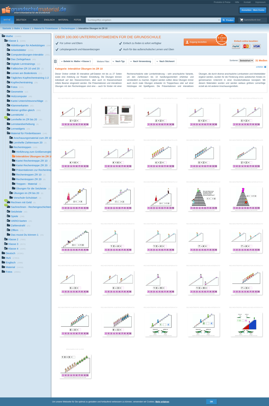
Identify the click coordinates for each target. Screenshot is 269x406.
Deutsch (21, 20)
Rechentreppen (68, 28)
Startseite (6, 28)
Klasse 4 (15, 249)
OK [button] (211, 402)
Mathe (7, 20)
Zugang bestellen (208, 42)
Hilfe (237, 2)
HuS (35, 20)
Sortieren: (234, 60)
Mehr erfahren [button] (162, 402)
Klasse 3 (15, 244)
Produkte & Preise (222, 2)
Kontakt (247, 2)
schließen (261, 67)
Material (63, 20)
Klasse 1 (27, 28)
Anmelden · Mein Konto (253, 10)
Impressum (260, 2)
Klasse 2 (15, 240)
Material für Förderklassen (46, 28)
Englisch (49, 20)
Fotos (77, 20)
